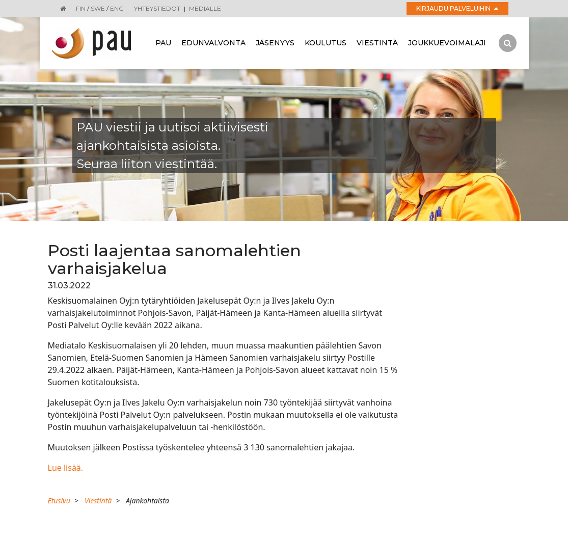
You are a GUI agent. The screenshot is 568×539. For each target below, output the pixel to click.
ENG (117, 8)
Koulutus (325, 42)
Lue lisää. (66, 467)
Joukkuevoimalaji (447, 42)
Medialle (205, 8)
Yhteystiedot (157, 8)
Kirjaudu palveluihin (457, 8)
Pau (163, 42)
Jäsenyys (275, 42)
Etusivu (59, 500)
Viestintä (377, 42)
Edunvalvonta (213, 42)
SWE (98, 8)
